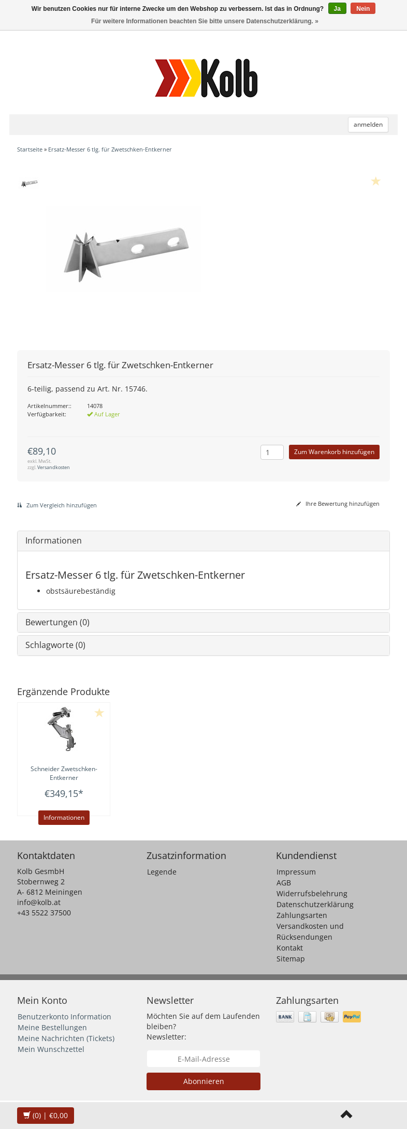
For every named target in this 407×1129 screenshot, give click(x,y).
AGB (284, 882)
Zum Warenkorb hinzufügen (334, 451)
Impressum (296, 872)
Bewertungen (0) (57, 622)
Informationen (53, 540)
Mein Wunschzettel (51, 1049)
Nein (363, 8)
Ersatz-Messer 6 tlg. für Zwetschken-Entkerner (110, 149)
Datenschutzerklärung (315, 904)
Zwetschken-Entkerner (64, 773)
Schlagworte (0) (55, 645)
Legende (162, 872)
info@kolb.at (39, 902)
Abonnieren (203, 1081)
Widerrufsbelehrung (312, 893)
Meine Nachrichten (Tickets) (66, 1038)
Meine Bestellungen (52, 1027)
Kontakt (290, 948)
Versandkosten (53, 467)
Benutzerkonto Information (64, 1016)
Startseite (29, 149)
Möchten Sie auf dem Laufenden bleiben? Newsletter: (203, 1026)
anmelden (368, 124)
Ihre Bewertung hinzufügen (338, 503)
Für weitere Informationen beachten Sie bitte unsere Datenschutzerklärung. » (204, 21)
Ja (337, 8)
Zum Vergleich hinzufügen (57, 505)
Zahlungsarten (302, 915)
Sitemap (291, 959)
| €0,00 (45, 1115)
